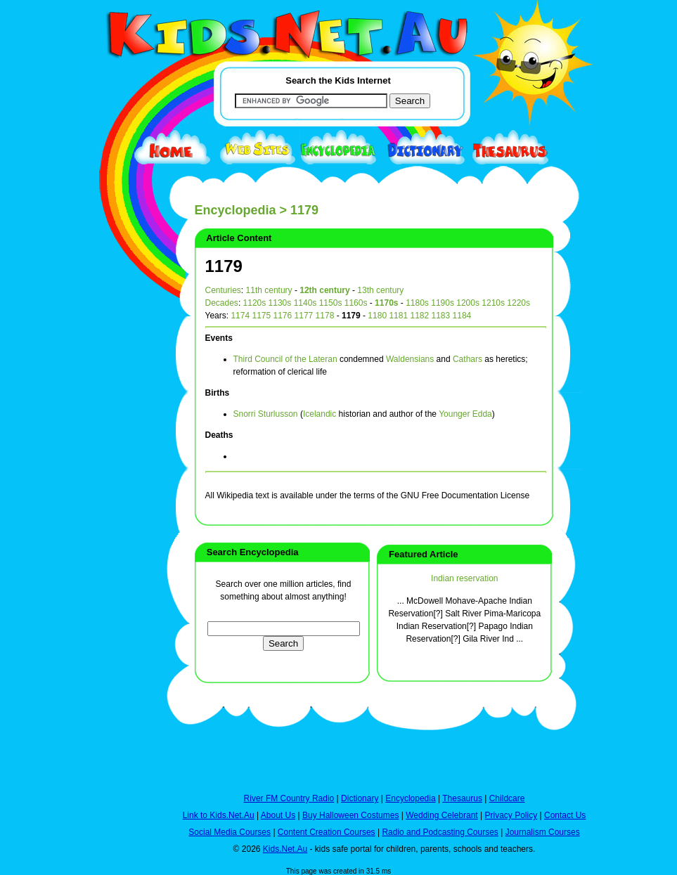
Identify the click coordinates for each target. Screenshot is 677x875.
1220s (518, 303)
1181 (398, 315)
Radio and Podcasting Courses (440, 832)
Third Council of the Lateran (285, 359)
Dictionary (359, 798)
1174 (240, 315)
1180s (417, 303)
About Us (278, 815)
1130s (280, 303)
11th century (269, 290)
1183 (441, 315)
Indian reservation (464, 578)
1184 (462, 315)
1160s (356, 303)
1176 (282, 315)
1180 (377, 315)
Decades (221, 303)
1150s (330, 303)
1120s (254, 303)
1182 (419, 315)
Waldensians (410, 359)
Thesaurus (462, 798)
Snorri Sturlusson (265, 414)
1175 (261, 315)
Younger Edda (465, 414)
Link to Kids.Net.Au (218, 815)
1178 (325, 315)
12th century (324, 290)
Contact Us (565, 815)
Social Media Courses (229, 832)
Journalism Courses (542, 832)
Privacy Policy (511, 815)
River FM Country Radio (289, 798)
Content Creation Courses (326, 832)
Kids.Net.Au (285, 849)
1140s (305, 303)
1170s (386, 303)
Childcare (507, 798)
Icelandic (319, 414)
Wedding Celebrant (442, 815)
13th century (380, 290)
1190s (442, 303)
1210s (493, 303)
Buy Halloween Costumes (350, 815)
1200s (467, 303)
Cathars (467, 359)
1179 (224, 266)
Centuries (223, 290)
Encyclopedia (235, 210)
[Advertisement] (117, 514)
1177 (304, 315)
